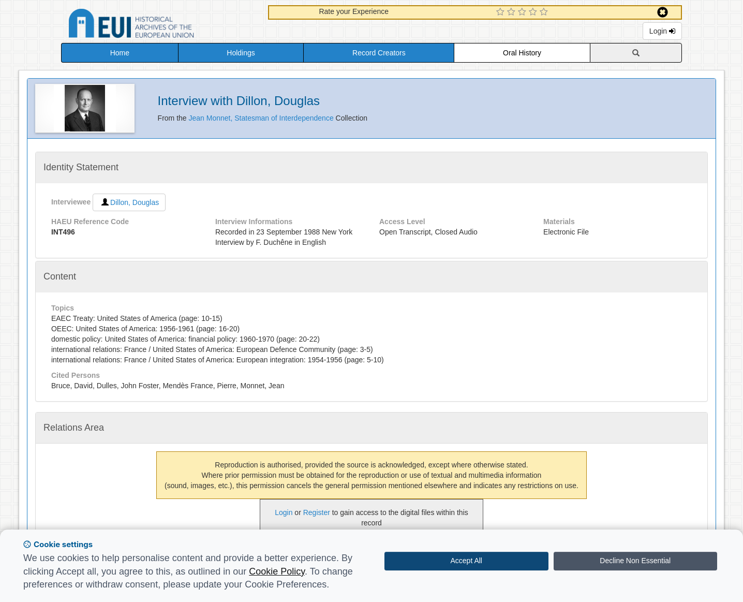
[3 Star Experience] (523, 12)
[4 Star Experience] (534, 12)
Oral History (522, 53)
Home (119, 53)
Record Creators (379, 53)
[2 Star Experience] (512, 12)
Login (662, 31)
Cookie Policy (277, 571)
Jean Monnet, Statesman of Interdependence (262, 118)
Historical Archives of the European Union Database (160, 25)
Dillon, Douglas (129, 202)
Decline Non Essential (635, 560)
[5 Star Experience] (545, 12)
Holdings (241, 53)
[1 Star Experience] (501, 12)
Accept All (466, 560)
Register (316, 512)
